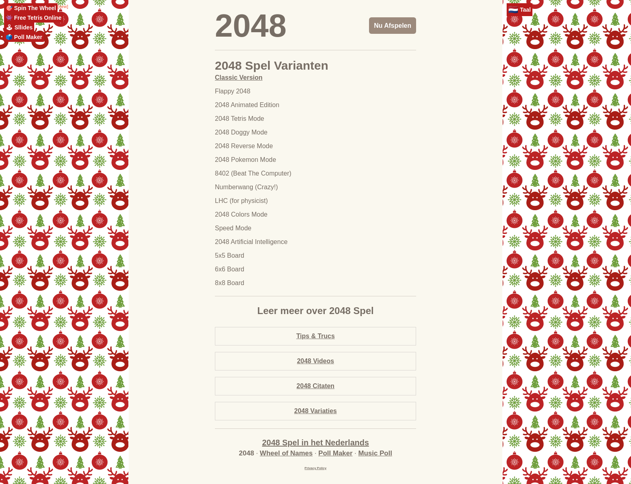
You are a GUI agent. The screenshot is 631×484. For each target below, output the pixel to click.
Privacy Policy (315, 468)
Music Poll (375, 453)
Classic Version (238, 77)
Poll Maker (335, 453)
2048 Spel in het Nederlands (315, 442)
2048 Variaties (315, 410)
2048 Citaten (315, 386)
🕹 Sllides (19, 27)
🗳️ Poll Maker (24, 37)
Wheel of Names (286, 453)
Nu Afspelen (392, 25)
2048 (251, 25)
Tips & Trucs (315, 336)
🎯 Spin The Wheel (31, 8)
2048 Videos (315, 361)
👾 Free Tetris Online (34, 17)
